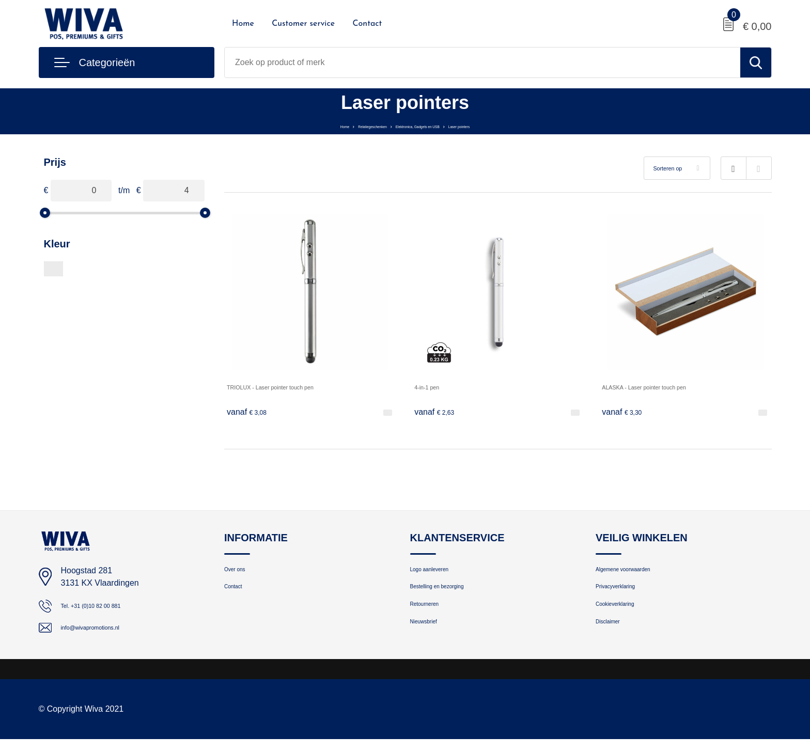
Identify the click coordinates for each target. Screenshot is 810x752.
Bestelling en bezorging (450, 596)
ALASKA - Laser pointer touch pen (665, 386)
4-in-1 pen (432, 386)
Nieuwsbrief (430, 640)
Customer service (303, 24)
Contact (367, 24)
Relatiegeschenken (336, 125)
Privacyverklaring (625, 596)
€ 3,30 (626, 413)
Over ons (240, 574)
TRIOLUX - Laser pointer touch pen (292, 386)
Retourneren (431, 618)
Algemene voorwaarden (636, 574)
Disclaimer (614, 640)
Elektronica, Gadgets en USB (428, 125)
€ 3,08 (251, 413)
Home (243, 24)
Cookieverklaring (624, 618)
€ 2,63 (438, 413)
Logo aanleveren (439, 574)
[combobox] (482, 62)
